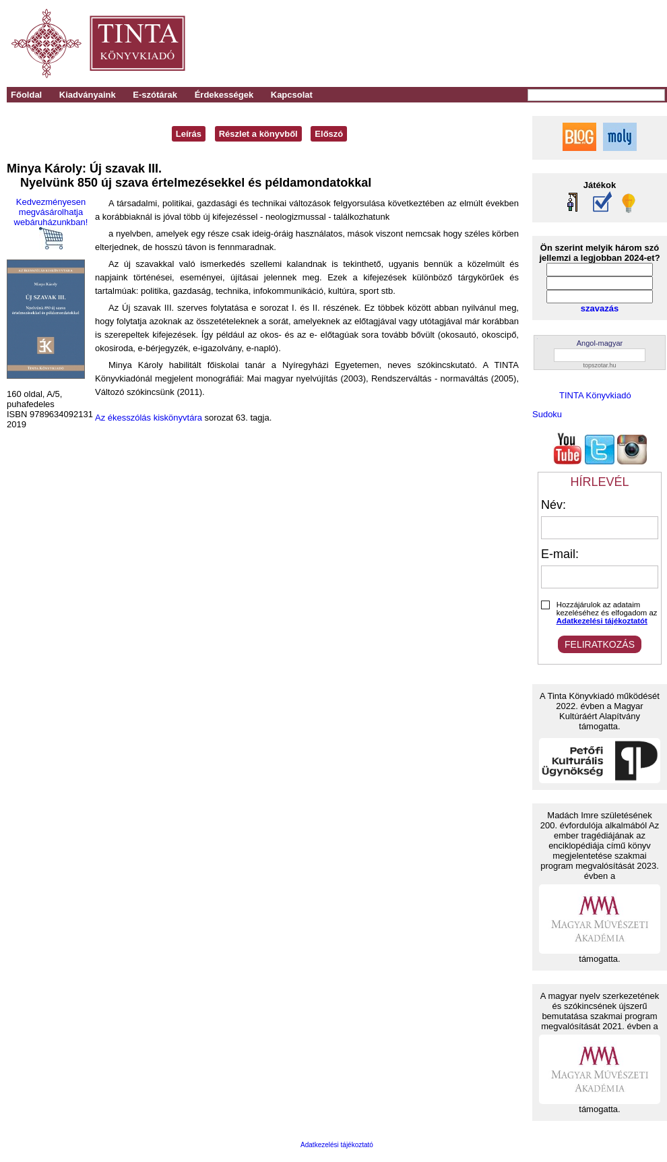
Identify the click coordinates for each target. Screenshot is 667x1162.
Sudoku (547, 414)
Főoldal (26, 95)
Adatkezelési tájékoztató (336, 1145)
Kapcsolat (292, 95)
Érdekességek (224, 95)
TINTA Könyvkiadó (595, 395)
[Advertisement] (479, 44)
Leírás (188, 134)
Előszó (329, 134)
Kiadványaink (87, 95)
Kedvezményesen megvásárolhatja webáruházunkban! (51, 223)
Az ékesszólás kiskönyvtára (148, 417)
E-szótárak (155, 95)
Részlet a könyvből (258, 134)
